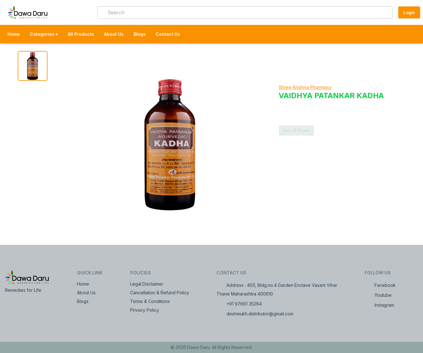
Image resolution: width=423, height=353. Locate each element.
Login (409, 12)
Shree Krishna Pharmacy (305, 87)
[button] (83, 12)
